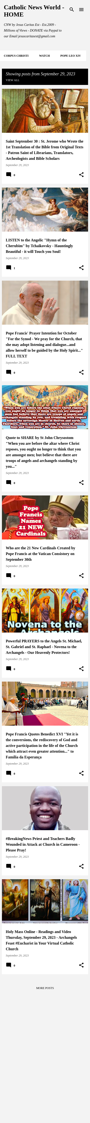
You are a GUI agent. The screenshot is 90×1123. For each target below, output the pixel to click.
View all (12, 80)
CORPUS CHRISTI (16, 55)
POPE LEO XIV (70, 55)
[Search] (72, 9)
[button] (81, 175)
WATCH (44, 55)
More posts (45, 988)
